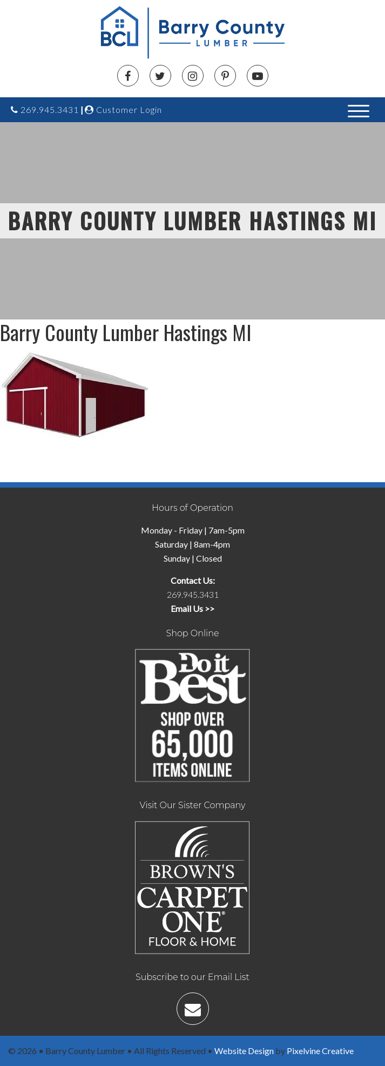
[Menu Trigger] (359, 110)
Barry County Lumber (196, 32)
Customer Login (123, 109)
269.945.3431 (45, 109)
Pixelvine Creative (320, 1050)
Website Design (244, 1050)
